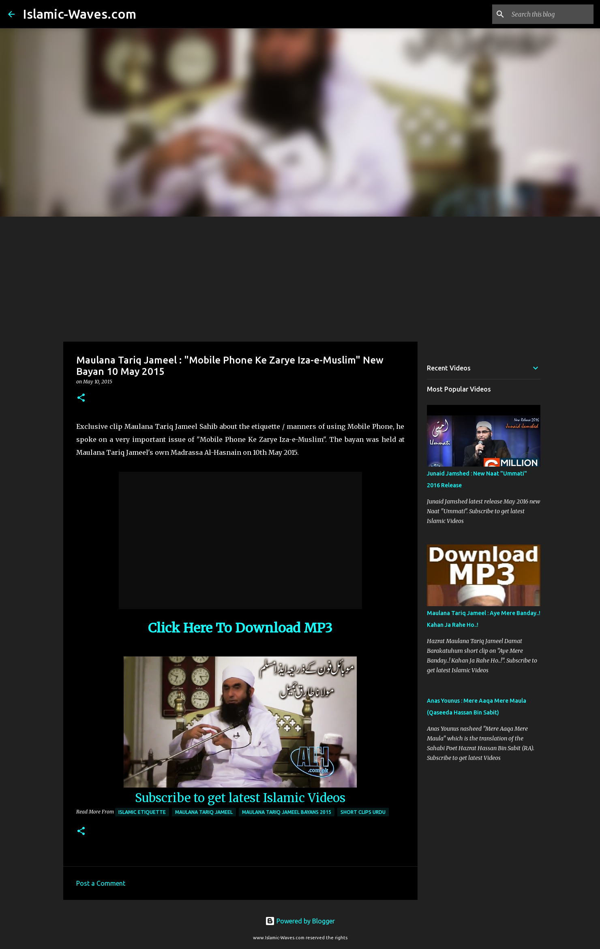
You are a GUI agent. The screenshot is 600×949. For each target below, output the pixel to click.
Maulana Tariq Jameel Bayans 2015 (286, 812)
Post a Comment (100, 883)
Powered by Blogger (300, 921)
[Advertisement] (300, 277)
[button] (81, 398)
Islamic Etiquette (142, 812)
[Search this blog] (551, 14)
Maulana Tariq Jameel (204, 812)
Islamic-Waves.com (79, 13)
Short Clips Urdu (363, 812)
